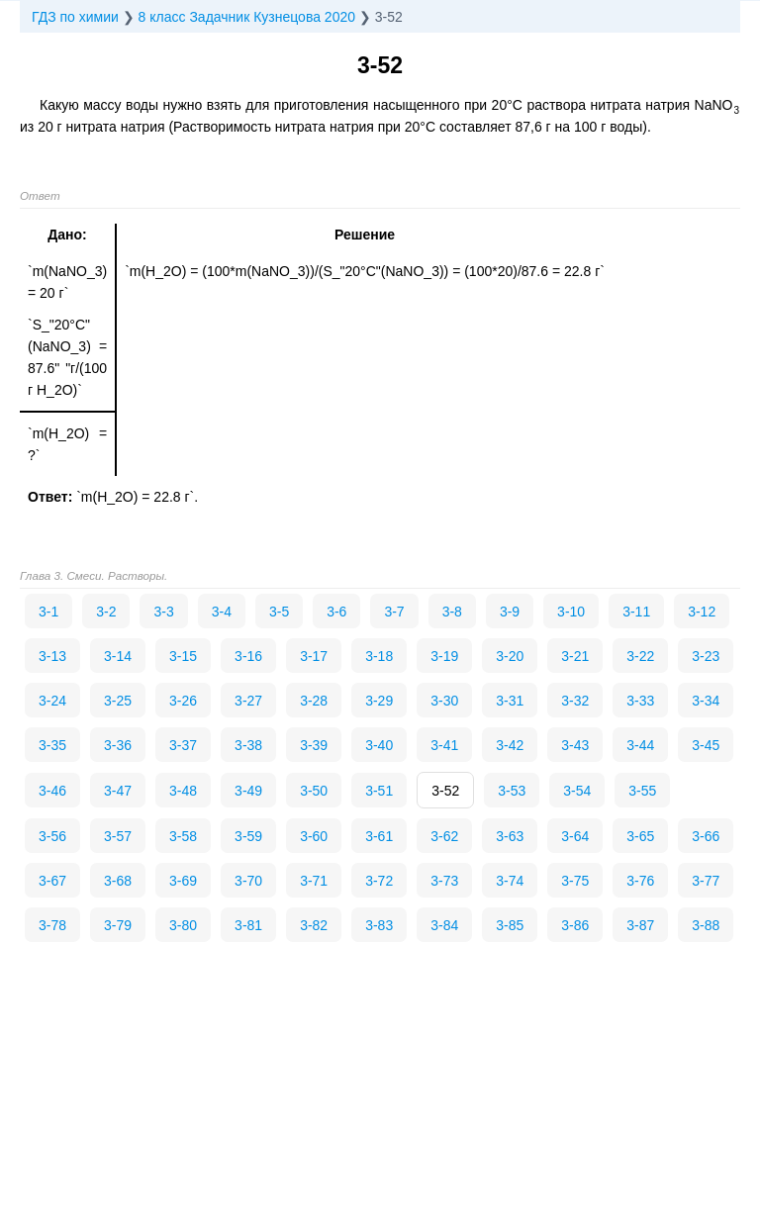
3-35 (52, 745)
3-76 (640, 881)
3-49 (248, 791)
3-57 (118, 836)
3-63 (509, 836)
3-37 (183, 745)
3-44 (640, 745)
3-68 (118, 881)
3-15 (183, 656)
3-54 (577, 791)
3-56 (52, 836)
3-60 (314, 836)
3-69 (183, 881)
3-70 (248, 881)
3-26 (183, 701)
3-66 (705, 836)
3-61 (379, 836)
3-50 (314, 791)
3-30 (444, 701)
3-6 (336, 611)
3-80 (183, 925)
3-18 (379, 656)
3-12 (701, 611)
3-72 (379, 881)
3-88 (705, 925)
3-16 (248, 656)
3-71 (314, 881)
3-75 (575, 881)
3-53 (511, 791)
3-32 (575, 701)
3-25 (118, 701)
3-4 (222, 611)
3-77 (705, 881)
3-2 (106, 611)
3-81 (248, 925)
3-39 (314, 745)
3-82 (314, 925)
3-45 (705, 745)
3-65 (640, 836)
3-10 (571, 611)
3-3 (163, 611)
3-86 (575, 925)
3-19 (444, 656)
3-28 (314, 701)
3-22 (640, 656)
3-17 (314, 656)
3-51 (379, 791)
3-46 (52, 791)
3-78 (52, 925)
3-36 (118, 745)
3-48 (183, 791)
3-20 (509, 656)
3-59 (248, 836)
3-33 (640, 701)
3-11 (636, 611)
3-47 (118, 791)
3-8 (452, 611)
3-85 (509, 925)
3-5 (279, 611)
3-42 (509, 745)
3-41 (444, 745)
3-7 (394, 611)
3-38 (248, 745)
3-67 (52, 881)
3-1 (48, 611)
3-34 (705, 701)
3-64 (575, 836)
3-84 (444, 925)
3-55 (642, 791)
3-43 (575, 745)
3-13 (52, 656)
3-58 (183, 836)
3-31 (509, 701)
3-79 (118, 925)
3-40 (379, 745)
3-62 (444, 836)
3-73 (444, 881)
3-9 (510, 611)
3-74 (509, 881)
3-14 (118, 656)
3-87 (640, 925)
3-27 (248, 701)
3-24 (52, 701)
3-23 (705, 656)
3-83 (379, 925)
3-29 (379, 701)
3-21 (575, 656)
